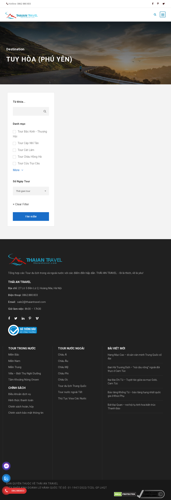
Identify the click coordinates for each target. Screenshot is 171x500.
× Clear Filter (21, 204)
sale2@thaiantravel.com (31, 302)
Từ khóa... (19, 101)
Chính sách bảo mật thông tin (25, 412)
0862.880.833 (30, 295)
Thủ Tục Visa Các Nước (72, 398)
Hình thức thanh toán (20, 400)
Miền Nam (14, 361)
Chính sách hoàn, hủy (21, 406)
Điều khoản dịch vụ (19, 394)
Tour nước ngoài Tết (70, 392)
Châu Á (62, 354)
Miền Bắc (13, 354)
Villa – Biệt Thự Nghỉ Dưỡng (24, 373)
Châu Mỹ (63, 367)
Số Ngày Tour (21, 181)
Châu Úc (63, 379)
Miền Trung (14, 367)
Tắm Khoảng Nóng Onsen (23, 379)
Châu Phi (63, 373)
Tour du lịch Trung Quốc (72, 386)
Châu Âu (63, 361)
